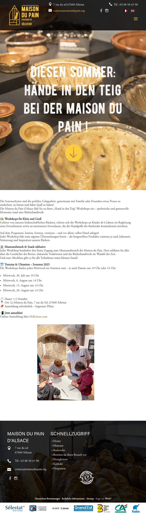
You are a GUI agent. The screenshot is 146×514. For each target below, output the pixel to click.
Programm (59, 468)
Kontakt (58, 464)
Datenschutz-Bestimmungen (47, 499)
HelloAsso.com (38, 316)
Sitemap (90, 499)
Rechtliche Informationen (73, 499)
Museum (58, 445)
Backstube (59, 450)
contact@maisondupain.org (69, 10)
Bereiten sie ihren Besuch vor (69, 454)
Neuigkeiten (60, 459)
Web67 (108, 499)
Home (57, 441)
